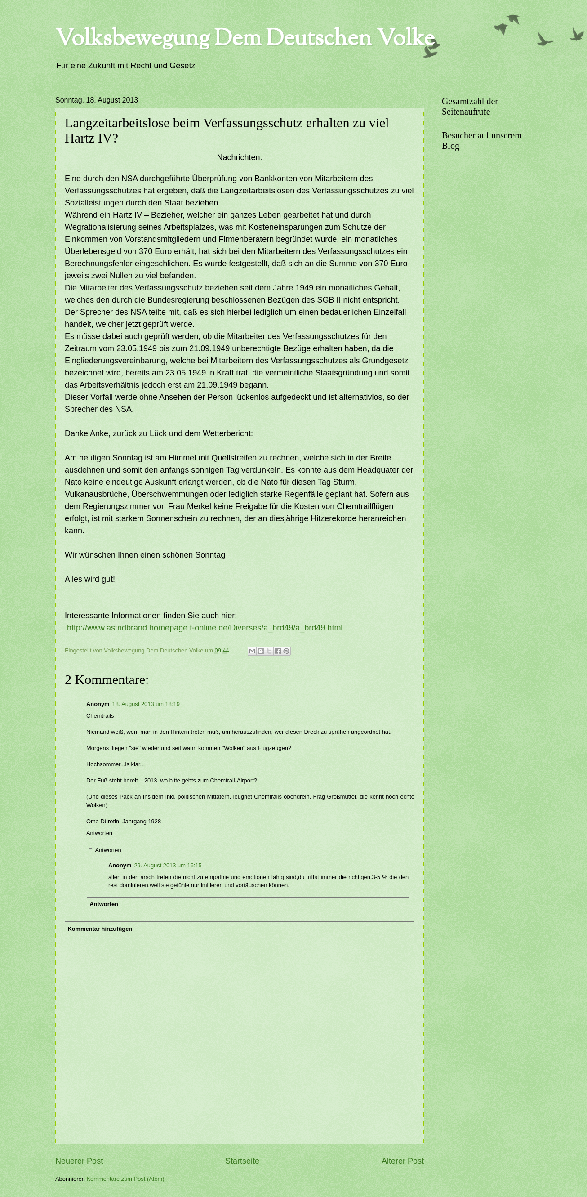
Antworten (99, 833)
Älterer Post (403, 1161)
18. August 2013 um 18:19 (146, 704)
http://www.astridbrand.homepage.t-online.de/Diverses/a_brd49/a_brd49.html (204, 627)
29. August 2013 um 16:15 (167, 865)
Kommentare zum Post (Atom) (125, 1178)
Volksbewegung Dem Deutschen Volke (245, 39)
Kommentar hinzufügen (99, 928)
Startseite (242, 1161)
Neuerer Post (79, 1161)
